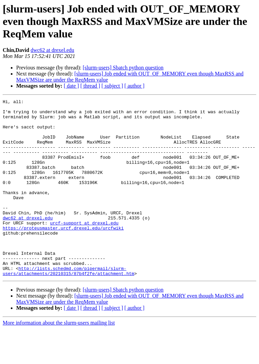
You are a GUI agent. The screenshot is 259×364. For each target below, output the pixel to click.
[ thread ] (90, 86)
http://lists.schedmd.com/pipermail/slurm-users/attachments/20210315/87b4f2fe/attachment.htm (68, 306)
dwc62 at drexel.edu (52, 50)
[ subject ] (112, 86)
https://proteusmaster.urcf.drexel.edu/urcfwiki (63, 254)
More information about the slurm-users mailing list (59, 358)
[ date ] (71, 86)
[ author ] (134, 86)
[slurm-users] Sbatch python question (123, 67)
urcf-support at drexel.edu (84, 248)
